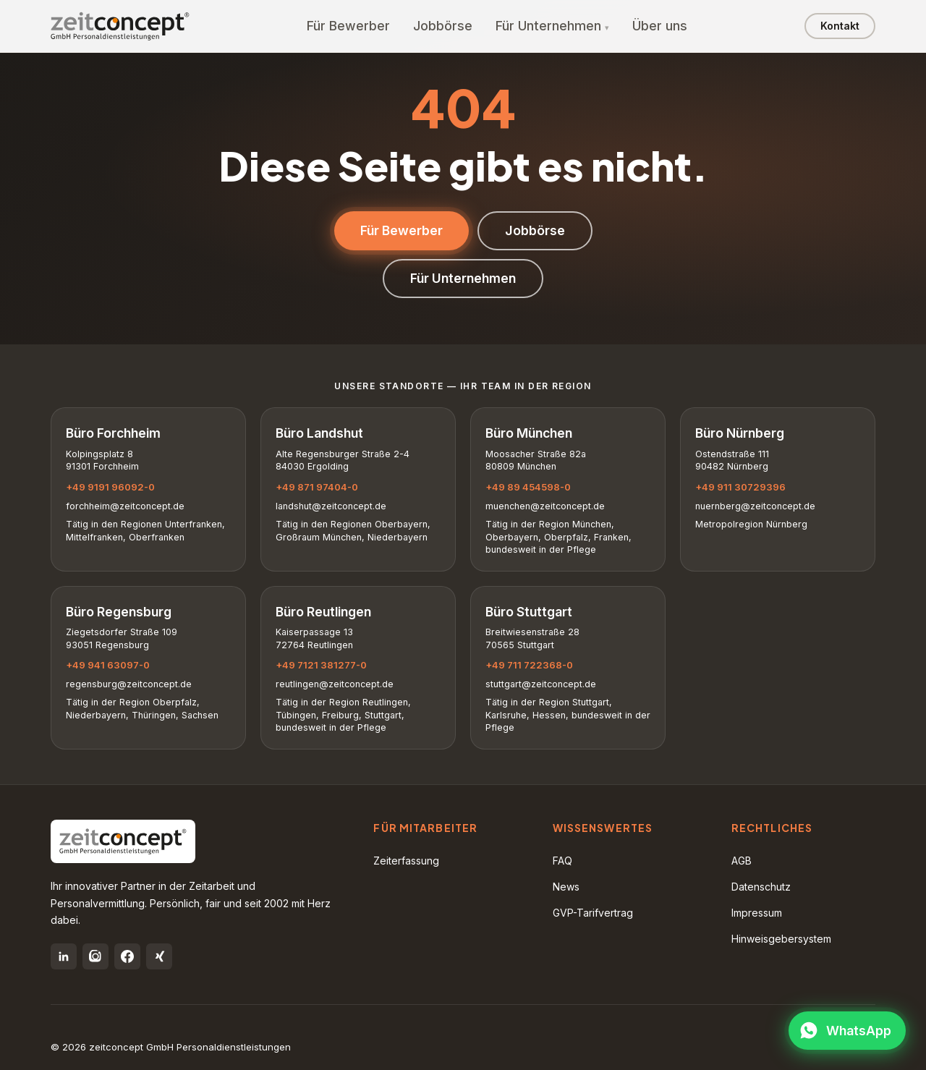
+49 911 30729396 (740, 487)
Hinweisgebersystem (781, 939)
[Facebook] (127, 956)
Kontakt (839, 26)
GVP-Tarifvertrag (593, 912)
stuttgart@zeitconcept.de (540, 684)
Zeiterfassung (406, 860)
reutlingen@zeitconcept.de (335, 684)
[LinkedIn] (64, 956)
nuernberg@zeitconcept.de (755, 506)
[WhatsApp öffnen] (847, 1030)
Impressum (756, 912)
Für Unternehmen (548, 25)
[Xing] (159, 956)
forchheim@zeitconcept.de (125, 506)
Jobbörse (442, 25)
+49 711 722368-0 (529, 665)
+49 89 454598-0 (528, 487)
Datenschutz (761, 886)
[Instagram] (95, 956)
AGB (741, 860)
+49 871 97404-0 (317, 487)
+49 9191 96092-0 (110, 487)
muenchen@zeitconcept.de (545, 506)
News (566, 886)
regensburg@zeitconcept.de (129, 684)
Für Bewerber (348, 25)
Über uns (659, 25)
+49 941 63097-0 (108, 665)
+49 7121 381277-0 (321, 665)
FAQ (562, 860)
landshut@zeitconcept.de (331, 506)
